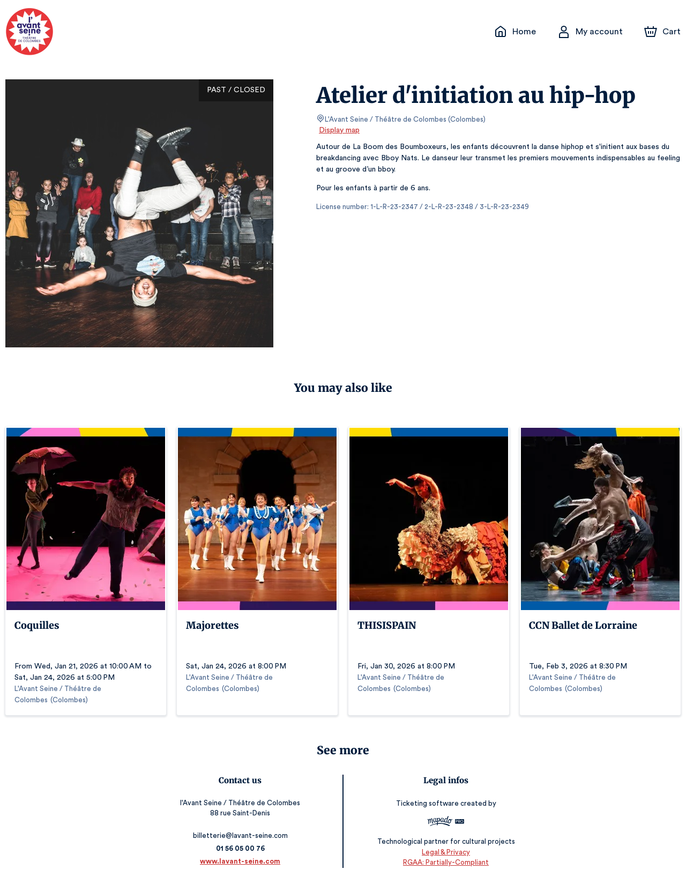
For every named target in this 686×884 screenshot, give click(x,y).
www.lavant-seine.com (242, 861)
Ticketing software (426, 803)
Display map (339, 130)
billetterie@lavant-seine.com (242, 835)
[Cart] (663, 31)
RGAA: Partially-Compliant (444, 862)
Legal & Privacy (444, 852)
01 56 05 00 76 (242, 848)
